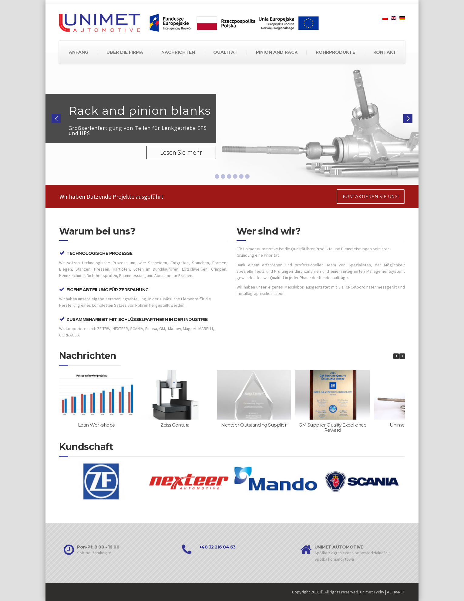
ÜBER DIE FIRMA (124, 52)
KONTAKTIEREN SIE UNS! (370, 196)
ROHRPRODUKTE (335, 52)
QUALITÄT (225, 52)
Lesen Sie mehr (181, 152)
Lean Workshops (96, 425)
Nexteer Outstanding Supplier (253, 425)
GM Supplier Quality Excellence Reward (332, 427)
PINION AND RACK (277, 52)
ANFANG (78, 52)
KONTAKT (384, 52)
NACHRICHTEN (178, 52)
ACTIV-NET (396, 592)
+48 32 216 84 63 (217, 547)
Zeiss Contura (175, 425)
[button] (402, 356)
